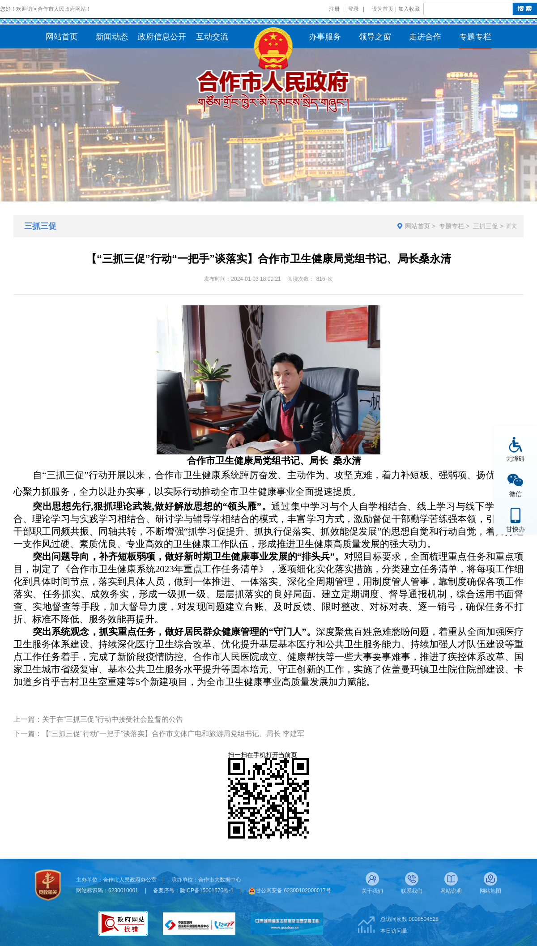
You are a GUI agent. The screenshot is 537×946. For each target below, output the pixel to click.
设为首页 (382, 9)
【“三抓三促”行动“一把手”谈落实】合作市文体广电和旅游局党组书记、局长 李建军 (173, 733)
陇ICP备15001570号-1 (207, 890)
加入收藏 (409, 9)
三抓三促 (485, 226)
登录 (353, 9)
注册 (334, 9)
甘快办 (515, 529)
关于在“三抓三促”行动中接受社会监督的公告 (112, 719)
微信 (515, 493)
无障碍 (515, 458)
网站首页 (417, 226)
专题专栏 (451, 226)
